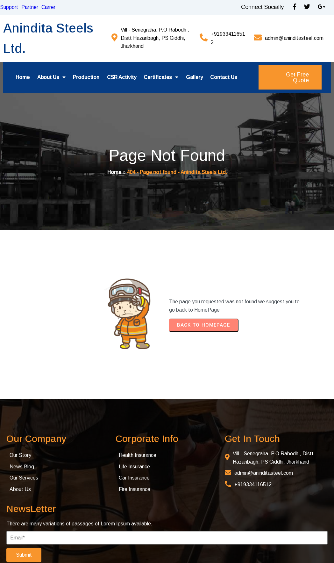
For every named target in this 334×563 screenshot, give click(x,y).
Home (114, 173)
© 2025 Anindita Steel (42, 548)
